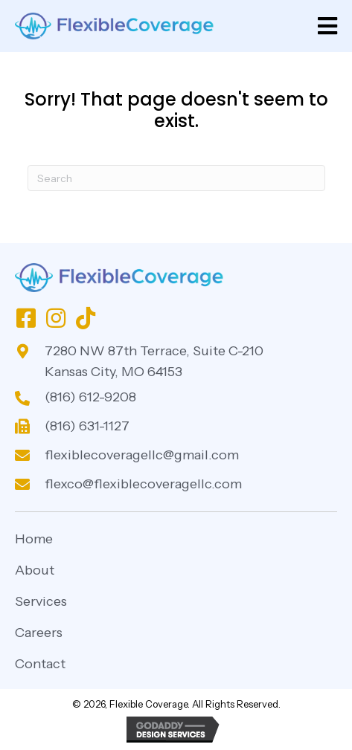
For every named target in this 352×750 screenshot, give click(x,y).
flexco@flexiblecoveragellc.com (143, 484)
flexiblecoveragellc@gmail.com (142, 455)
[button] (26, 318)
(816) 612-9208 (90, 397)
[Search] (176, 178)
